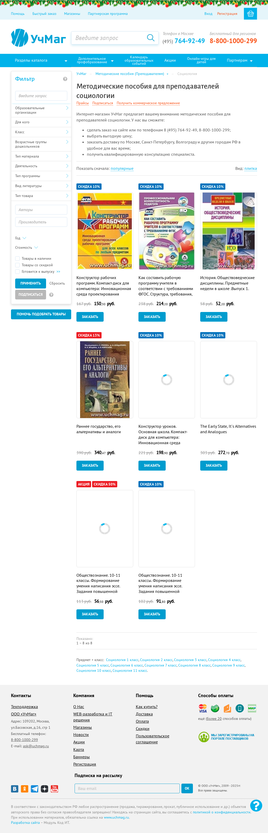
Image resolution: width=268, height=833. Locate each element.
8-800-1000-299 (233, 41)
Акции (79, 741)
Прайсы (82, 103)
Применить (30, 283)
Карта (78, 749)
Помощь (18, 13)
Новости (81, 734)
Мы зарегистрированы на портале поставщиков (226, 736)
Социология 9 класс (228, 665)
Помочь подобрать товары (41, 314)
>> (58, 271)
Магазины (72, 13)
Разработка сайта (25, 822)
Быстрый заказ (44, 13)
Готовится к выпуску (37, 271)
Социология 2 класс (156, 659)
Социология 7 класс (160, 665)
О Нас (78, 706)
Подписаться (31, 294)
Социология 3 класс (190, 659)
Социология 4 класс (224, 659)
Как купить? (147, 706)
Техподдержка (24, 706)
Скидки (142, 728)
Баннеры (81, 756)
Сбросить (57, 283)
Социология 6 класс (126, 665)
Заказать (90, 316)
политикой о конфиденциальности (221, 812)
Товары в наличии (33, 258)
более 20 (214, 718)
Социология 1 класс (122, 659)
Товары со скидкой (34, 265)
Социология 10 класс (93, 670)
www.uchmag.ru (116, 817)
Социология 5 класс (92, 665)
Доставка (144, 713)
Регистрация (227, 13)
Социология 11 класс (130, 670)
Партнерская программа (108, 13)
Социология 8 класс (194, 665)
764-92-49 (184, 41)
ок (187, 788)
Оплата (142, 721)
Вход (208, 13)
